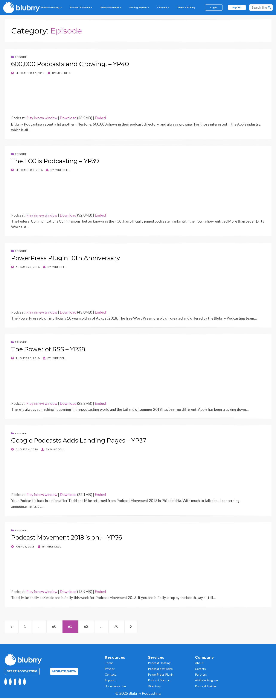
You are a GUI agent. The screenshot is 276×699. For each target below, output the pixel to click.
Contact (110, 675)
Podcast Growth (111, 7)
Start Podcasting (22, 672)
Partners (201, 675)
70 (128, 626)
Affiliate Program (206, 681)
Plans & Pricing (186, 7)
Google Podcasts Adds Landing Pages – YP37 (78, 440)
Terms (109, 664)
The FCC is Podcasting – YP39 (55, 161)
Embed (100, 118)
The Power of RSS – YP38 (48, 349)
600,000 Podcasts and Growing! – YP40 (70, 64)
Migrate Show (64, 672)
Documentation (115, 687)
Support (110, 681)
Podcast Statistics (81, 7)
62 (95, 626)
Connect (163, 7)
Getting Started (140, 7)
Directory (154, 687)
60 (61, 626)
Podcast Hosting (51, 7)
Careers (200, 670)
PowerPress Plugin (161, 675)
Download (68, 118)
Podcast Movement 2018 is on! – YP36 (66, 537)
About (199, 664)
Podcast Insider (205, 687)
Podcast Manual (158, 681)
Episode (21, 57)
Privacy (109, 670)
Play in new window (41, 118)
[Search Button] (269, 7)
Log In (213, 7)
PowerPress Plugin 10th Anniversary (65, 258)
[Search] (261, 7)
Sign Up (236, 7)
